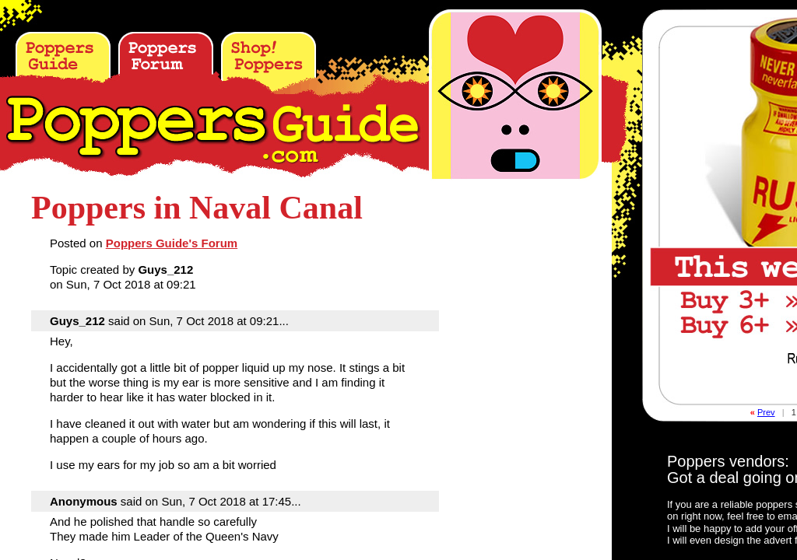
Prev (766, 412)
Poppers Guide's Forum (171, 243)
